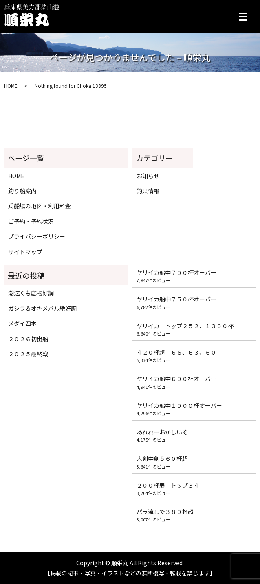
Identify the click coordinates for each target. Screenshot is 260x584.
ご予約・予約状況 (31, 221)
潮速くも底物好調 (31, 293)
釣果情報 (148, 191)
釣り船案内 (22, 191)
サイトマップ (25, 252)
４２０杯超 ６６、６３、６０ (176, 352)
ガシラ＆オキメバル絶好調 (42, 308)
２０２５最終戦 (28, 354)
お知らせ (148, 176)
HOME (11, 85)
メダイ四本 (22, 323)
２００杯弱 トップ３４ (168, 485)
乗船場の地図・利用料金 (39, 206)
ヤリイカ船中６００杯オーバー (176, 379)
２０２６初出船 (28, 339)
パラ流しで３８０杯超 (165, 512)
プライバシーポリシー (36, 236)
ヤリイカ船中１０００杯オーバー (179, 405)
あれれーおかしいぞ (162, 432)
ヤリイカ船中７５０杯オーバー (176, 299)
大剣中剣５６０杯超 (162, 458)
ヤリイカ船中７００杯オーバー (176, 272)
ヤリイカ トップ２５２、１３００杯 (185, 326)
